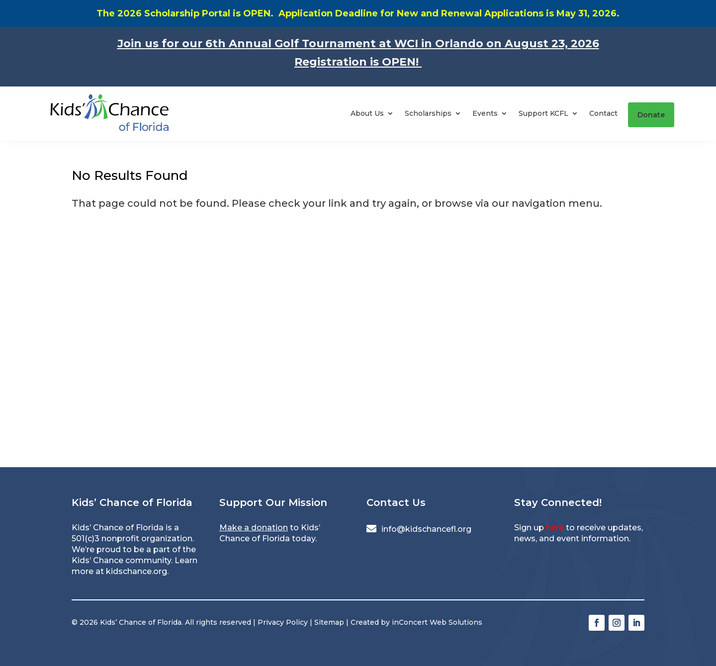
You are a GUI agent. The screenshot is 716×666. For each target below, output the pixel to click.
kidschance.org (136, 571)
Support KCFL (543, 113)
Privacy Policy (283, 622)
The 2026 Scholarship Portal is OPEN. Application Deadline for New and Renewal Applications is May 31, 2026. (358, 13)
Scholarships (428, 113)
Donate (651, 114)
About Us (367, 113)
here (555, 527)
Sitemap (329, 622)
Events (485, 113)
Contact (603, 113)
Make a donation (253, 527)
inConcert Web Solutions (437, 622)
